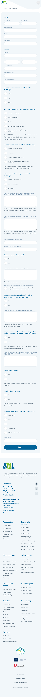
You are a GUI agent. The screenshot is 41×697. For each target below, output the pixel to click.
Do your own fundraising (28, 541)
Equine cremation (8, 567)
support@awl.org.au (20, 682)
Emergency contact (9, 72)
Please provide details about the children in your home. (18, 310)
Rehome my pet (27, 584)
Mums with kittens (13, 117)
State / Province (8, 65)
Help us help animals (25, 523)
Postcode (23, 59)
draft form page (13, 8)
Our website (11, 428)
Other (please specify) (14, 432)
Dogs (9, 98)
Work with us (6, 617)
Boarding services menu (28, 613)
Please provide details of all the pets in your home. (17, 268)
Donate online (25, 527)
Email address (7, 33)
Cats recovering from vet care (16, 126)
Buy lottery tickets (26, 543)
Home (5, 8)
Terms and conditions (27, 621)
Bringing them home (9, 564)
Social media (11, 415)
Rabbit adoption (7, 531)
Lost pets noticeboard (27, 572)
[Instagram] (36, 488)
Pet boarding (26, 601)
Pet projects (6, 620)
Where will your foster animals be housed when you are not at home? (20, 217)
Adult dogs (11, 153)
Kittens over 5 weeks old (14, 113)
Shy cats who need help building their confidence (18, 130)
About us (6, 601)
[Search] (36, 493)
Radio (9, 419)
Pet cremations (9, 555)
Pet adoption (8, 522)
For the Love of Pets (9, 626)
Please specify (7, 437)
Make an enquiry (25, 604)
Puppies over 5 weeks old (15, 148)
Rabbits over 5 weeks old (15, 179)
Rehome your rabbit (26, 593)
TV (9, 424)
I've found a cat (7, 592)
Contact (7, 483)
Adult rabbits (11, 188)
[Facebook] (36, 484)
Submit (20, 447)
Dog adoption (7, 528)
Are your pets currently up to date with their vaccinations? (19, 285)
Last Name (24, 20)
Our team (5, 612)
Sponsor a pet (25, 530)
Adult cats (11, 121)
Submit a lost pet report (28, 562)
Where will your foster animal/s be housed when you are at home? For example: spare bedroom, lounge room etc (19, 194)
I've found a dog (7, 595)
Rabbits (10, 102)
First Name (7, 20)
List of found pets (26, 564)
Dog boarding (25, 610)
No (9, 263)
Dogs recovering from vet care (16, 157)
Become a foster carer (27, 549)
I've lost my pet (26, 555)
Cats (9, 93)
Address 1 (6, 52)
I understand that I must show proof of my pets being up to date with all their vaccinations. (20, 288)
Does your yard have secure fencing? (13, 239)
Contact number (8, 27)
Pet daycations (25, 619)
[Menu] (38, 2)
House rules (24, 616)
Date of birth (7, 40)
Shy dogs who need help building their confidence (18, 162)
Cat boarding (24, 607)
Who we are (6, 604)
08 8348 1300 (9, 511)
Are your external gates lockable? (13, 246)
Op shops (6, 632)
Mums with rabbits (13, 184)
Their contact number (9, 79)
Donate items (25, 533)
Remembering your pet (10, 562)
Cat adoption (7, 525)
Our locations (7, 636)
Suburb (6, 59)
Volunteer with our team (28, 546)
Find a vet (6, 539)
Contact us (6, 615)
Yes (9, 259)
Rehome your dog (26, 590)
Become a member (8, 623)
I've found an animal (8, 585)
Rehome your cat (26, 587)
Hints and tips (25, 559)
